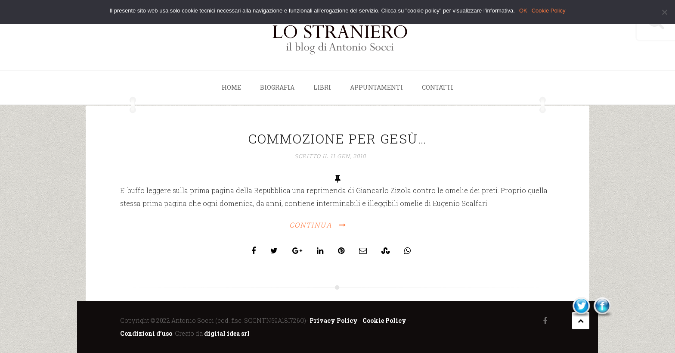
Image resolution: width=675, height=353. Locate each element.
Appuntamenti (376, 87)
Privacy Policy (334, 320)
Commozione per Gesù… (337, 138)
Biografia (277, 87)
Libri (322, 87)
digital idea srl (227, 333)
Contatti (437, 87)
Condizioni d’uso (146, 333)
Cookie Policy (384, 320)
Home (231, 87)
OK (523, 10)
